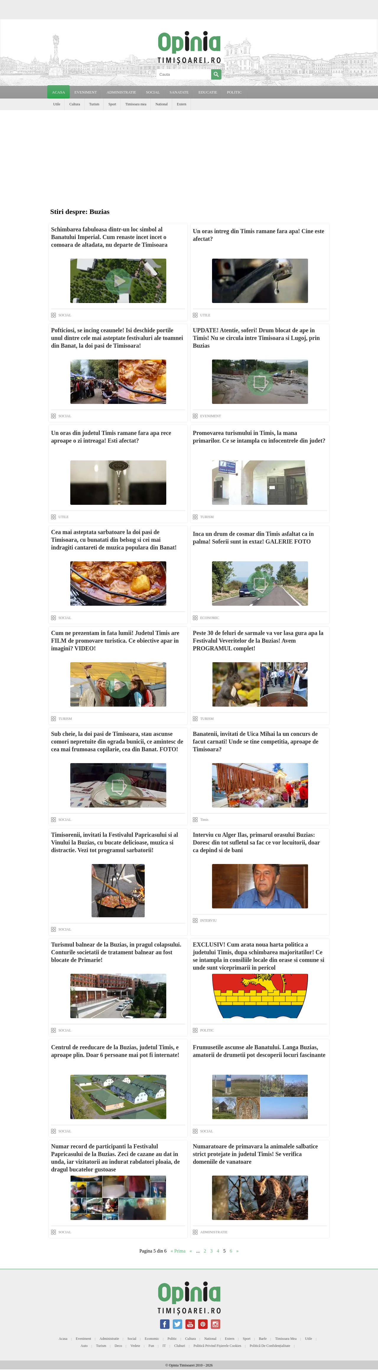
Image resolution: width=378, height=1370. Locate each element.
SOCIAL (153, 92)
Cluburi (179, 1346)
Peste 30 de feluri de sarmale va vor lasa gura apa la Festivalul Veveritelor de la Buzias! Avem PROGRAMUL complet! (258, 641)
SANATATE (179, 92)
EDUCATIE (207, 92)
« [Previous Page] (191, 1250)
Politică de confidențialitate (270, 1346)
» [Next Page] (237, 1250)
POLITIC (234, 92)
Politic (172, 1339)
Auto (84, 1346)
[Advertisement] (189, 154)
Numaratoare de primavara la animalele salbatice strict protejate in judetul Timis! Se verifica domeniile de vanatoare (255, 1154)
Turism (94, 104)
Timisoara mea (135, 104)
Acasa (58, 92)
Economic (152, 1339)
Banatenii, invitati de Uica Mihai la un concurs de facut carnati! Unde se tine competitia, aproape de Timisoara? (255, 741)
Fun (151, 1346)
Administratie (109, 1339)
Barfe (263, 1339)
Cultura (74, 104)
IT (164, 1346)
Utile (56, 104)
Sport (112, 104)
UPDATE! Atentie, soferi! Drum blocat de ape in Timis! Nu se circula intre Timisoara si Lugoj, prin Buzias (256, 338)
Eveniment (83, 1339)
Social (132, 1339)
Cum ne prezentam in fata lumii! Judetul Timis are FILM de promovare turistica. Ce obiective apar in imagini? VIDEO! (115, 641)
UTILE (205, 315)
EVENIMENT (85, 92)
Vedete (135, 1346)
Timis (204, 820)
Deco (118, 1346)
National (161, 104)
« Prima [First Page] (178, 1250)
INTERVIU (208, 920)
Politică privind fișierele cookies (217, 1346)
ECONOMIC (209, 618)
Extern (181, 104)
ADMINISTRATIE (121, 92)
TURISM (207, 517)
